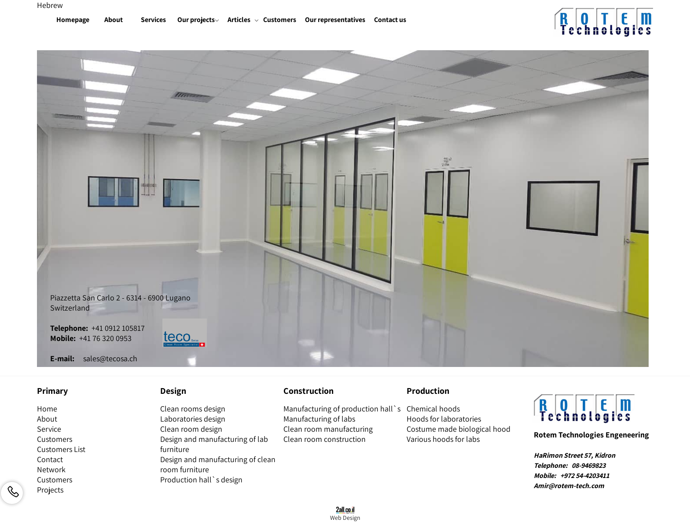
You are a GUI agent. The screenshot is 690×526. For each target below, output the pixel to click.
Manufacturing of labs (319, 419)
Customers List (61, 449)
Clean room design (191, 429)
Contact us (390, 19)
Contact (50, 459)
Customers (279, 19)
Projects (50, 490)
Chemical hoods (433, 409)
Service (49, 429)
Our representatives (335, 19)
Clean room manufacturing (328, 429)
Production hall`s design (201, 479)
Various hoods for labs (443, 439)
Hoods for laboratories (444, 419)
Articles (242, 20)
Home (47, 409)
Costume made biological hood (458, 429)
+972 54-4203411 (584, 475)
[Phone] (12, 493)
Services (153, 19)
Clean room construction (324, 439)
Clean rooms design (192, 409)
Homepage (72, 19)
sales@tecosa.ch (110, 358)
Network (51, 469)
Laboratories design (192, 419)
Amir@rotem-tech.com (569, 485)
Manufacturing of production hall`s (341, 409)
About (113, 19)
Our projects (197, 20)
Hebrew (50, 5)
